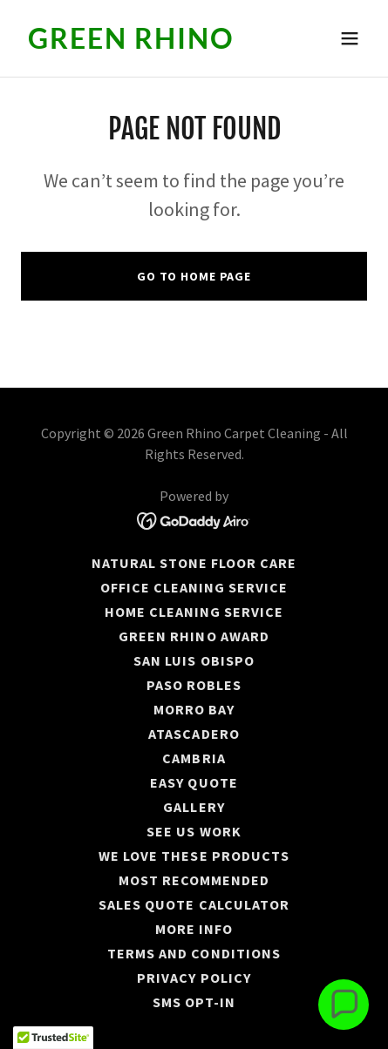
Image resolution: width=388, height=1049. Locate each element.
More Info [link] (194, 928)
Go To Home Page (194, 276)
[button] (349, 38)
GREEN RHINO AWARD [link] (194, 636)
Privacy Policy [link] (193, 977)
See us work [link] (193, 831)
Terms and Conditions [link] (193, 953)
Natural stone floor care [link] (194, 563)
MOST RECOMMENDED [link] (194, 880)
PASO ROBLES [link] (194, 685)
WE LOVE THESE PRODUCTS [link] (194, 855)
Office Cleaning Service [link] (194, 587)
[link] (142, 43)
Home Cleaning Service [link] (194, 611)
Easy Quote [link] (193, 782)
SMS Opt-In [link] (194, 1002)
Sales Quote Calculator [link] (194, 904)
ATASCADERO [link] (193, 733)
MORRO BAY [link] (194, 709)
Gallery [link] (193, 807)
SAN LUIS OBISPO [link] (193, 660)
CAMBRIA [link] (193, 758)
